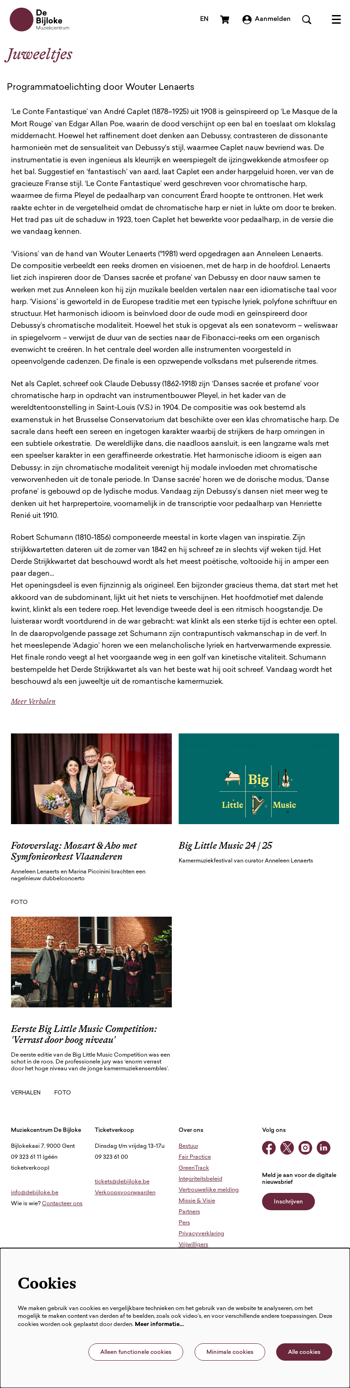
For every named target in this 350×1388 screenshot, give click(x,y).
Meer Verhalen (33, 701)
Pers (184, 1223)
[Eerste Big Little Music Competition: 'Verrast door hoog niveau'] (91, 962)
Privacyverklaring (201, 1234)
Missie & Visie (197, 1201)
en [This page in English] (204, 19)
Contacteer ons (62, 1204)
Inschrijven (288, 1202)
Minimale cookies (229, 1352)
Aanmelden (266, 19)
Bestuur (188, 1146)
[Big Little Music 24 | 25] (259, 778)
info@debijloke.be (34, 1193)
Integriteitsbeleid (200, 1179)
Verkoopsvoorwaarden (125, 1193)
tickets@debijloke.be (122, 1182)
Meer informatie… (159, 1324)
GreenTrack (194, 1168)
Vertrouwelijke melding (209, 1190)
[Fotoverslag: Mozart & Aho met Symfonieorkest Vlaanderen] (91, 778)
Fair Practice (195, 1157)
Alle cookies (304, 1352)
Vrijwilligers (193, 1245)
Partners (189, 1212)
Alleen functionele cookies (135, 1352)
